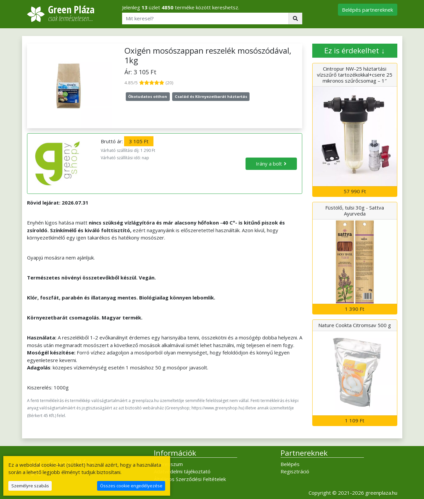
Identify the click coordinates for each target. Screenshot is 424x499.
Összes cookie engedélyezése (131, 486)
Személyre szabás (30, 486)
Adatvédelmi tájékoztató (182, 471)
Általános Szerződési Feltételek (190, 479)
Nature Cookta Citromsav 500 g (354, 325)
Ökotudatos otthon (147, 96)
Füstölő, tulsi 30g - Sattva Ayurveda (354, 210)
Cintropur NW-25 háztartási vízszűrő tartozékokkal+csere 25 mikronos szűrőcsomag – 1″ (354, 74)
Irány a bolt (269, 163)
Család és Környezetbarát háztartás (211, 96)
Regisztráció (295, 471)
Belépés (290, 464)
